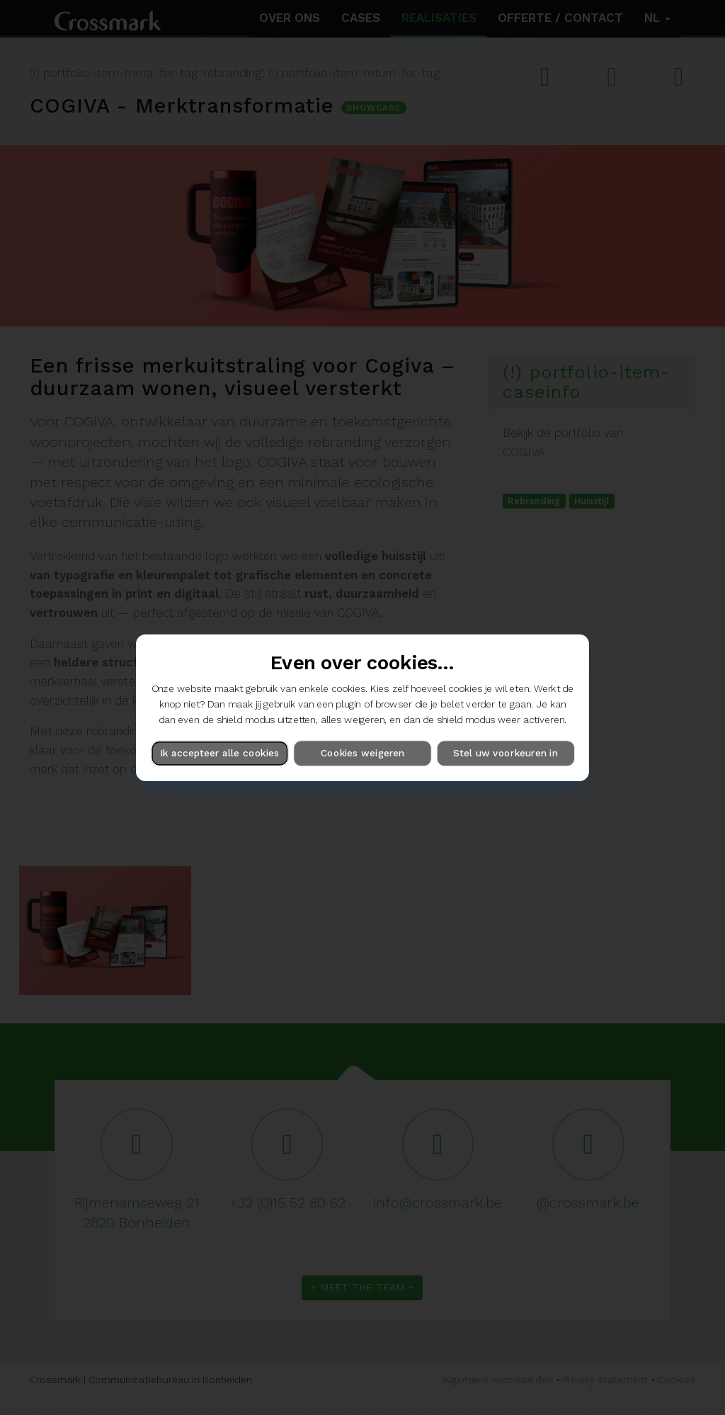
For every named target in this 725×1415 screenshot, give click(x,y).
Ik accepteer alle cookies (219, 752)
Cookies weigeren (362, 752)
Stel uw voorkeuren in (505, 752)
